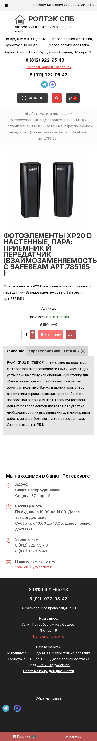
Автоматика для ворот (50, 113)
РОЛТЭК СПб (51, 19)
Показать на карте (48, 636)
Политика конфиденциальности (48, 671)
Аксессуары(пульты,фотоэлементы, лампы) (47, 120)
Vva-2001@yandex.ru (79, 4)
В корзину (50, 334)
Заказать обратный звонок (48, 67)
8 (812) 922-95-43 (45, 60)
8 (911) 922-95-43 (48, 75)
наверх (73, 736)
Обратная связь (48, 698)
